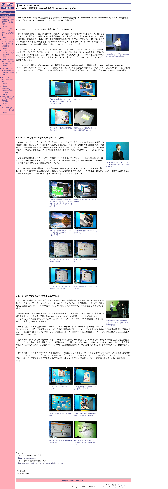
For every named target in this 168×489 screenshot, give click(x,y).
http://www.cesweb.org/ (27, 458)
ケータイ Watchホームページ (73, 481)
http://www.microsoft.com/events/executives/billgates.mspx (40, 463)
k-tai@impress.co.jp (124, 485)
